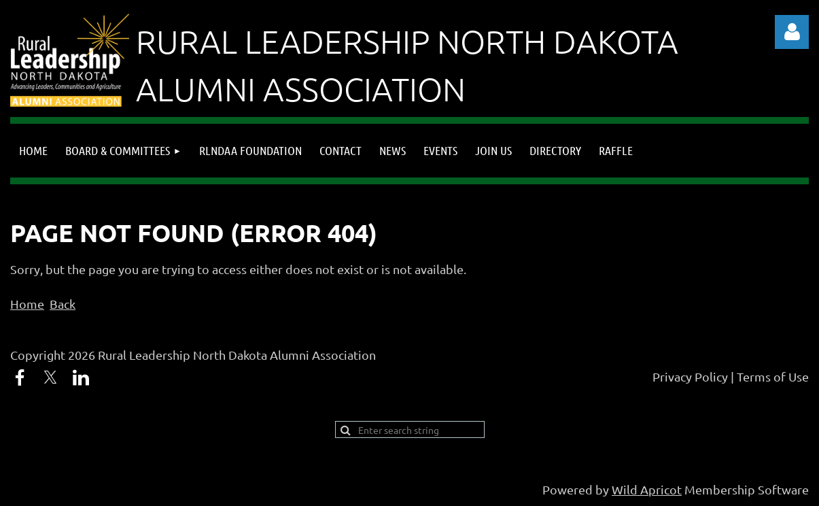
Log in (792, 32)
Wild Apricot (647, 489)
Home (27, 304)
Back (62, 304)
